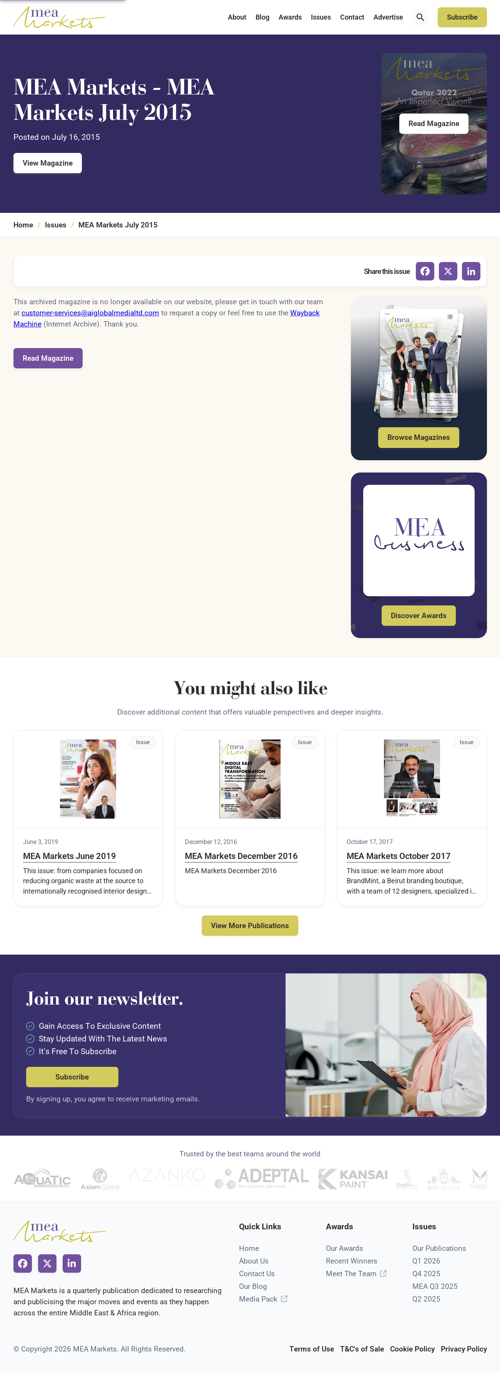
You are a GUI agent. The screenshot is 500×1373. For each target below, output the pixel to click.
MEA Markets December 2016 (241, 856)
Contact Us (257, 1273)
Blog (262, 17)
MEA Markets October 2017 (399, 856)
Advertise (388, 17)
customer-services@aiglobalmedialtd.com (90, 312)
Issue (143, 742)
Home (23, 225)
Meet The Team (351, 1273)
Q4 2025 (426, 1273)
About (237, 17)
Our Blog (253, 1286)
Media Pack (258, 1299)
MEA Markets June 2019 (69, 856)
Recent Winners (351, 1261)
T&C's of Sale (362, 1349)
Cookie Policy (412, 1349)
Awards (290, 17)
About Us (254, 1261)
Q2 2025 (426, 1299)
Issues (321, 17)
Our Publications (439, 1248)
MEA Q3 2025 (435, 1286)
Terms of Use (311, 1349)
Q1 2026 (426, 1261)
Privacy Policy (464, 1349)
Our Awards (344, 1248)
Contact (352, 17)
